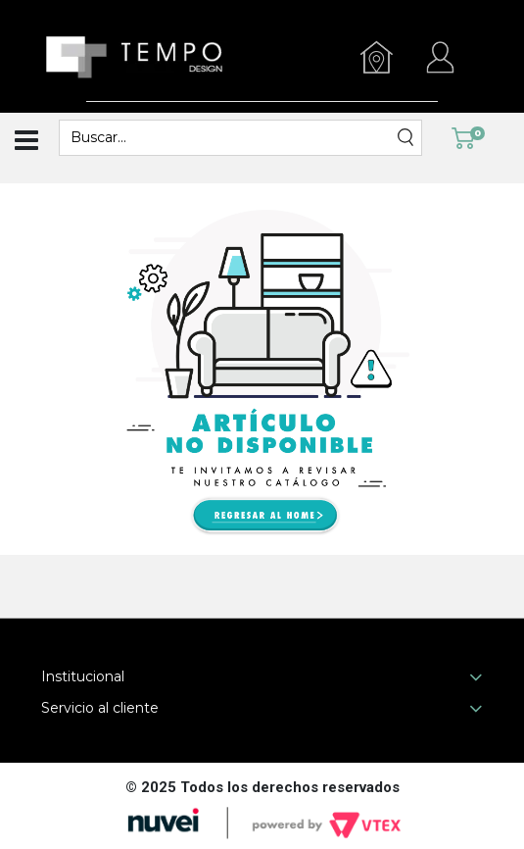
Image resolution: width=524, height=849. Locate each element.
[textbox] (228, 138)
